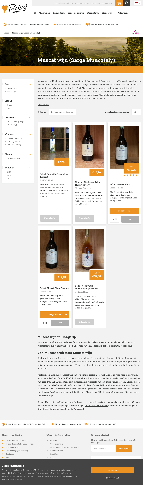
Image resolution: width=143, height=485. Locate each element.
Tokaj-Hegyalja (13, 158)
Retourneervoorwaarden (60, 441)
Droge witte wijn (13, 441)
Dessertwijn (93, 12)
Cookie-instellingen (58, 445)
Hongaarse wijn (12, 418)
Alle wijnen (44, 12)
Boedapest (10, 424)
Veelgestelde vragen (59, 434)
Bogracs (9, 428)
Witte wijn (123, 12)
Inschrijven (124, 419)
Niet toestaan (112, 477)
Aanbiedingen (59, 3)
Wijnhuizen (10, 431)
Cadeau (69, 3)
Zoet (9, 108)
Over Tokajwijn (56, 414)
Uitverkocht (54, 203)
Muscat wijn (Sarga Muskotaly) (15, 123)
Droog (9, 105)
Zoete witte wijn (12, 445)
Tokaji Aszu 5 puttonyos (96, 376)
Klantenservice (56, 421)
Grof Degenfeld (116, 173)
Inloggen (108, 3)
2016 (9, 175)
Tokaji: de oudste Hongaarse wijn (20, 414)
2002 (9, 172)
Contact (53, 411)
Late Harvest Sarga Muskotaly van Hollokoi (61, 372)
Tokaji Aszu (59, 12)
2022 (9, 178)
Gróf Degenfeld (13, 141)
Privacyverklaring (58, 448)
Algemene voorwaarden (60, 438)
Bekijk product (127, 196)
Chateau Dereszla (14, 138)
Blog (52, 428)
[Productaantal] (114, 204)
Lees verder (43, 104)
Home (6, 33)
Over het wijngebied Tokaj (17, 421)
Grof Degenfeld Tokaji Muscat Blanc (106, 356)
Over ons (90, 3)
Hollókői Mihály (14, 145)
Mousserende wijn (13, 451)
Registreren (99, 3)
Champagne (11, 448)
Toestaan (112, 469)
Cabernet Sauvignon (14, 458)
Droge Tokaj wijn (76, 12)
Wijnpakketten (80, 3)
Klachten (54, 424)
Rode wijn (107, 12)
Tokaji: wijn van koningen (17, 411)
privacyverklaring (33, 476)
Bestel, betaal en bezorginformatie (64, 418)
